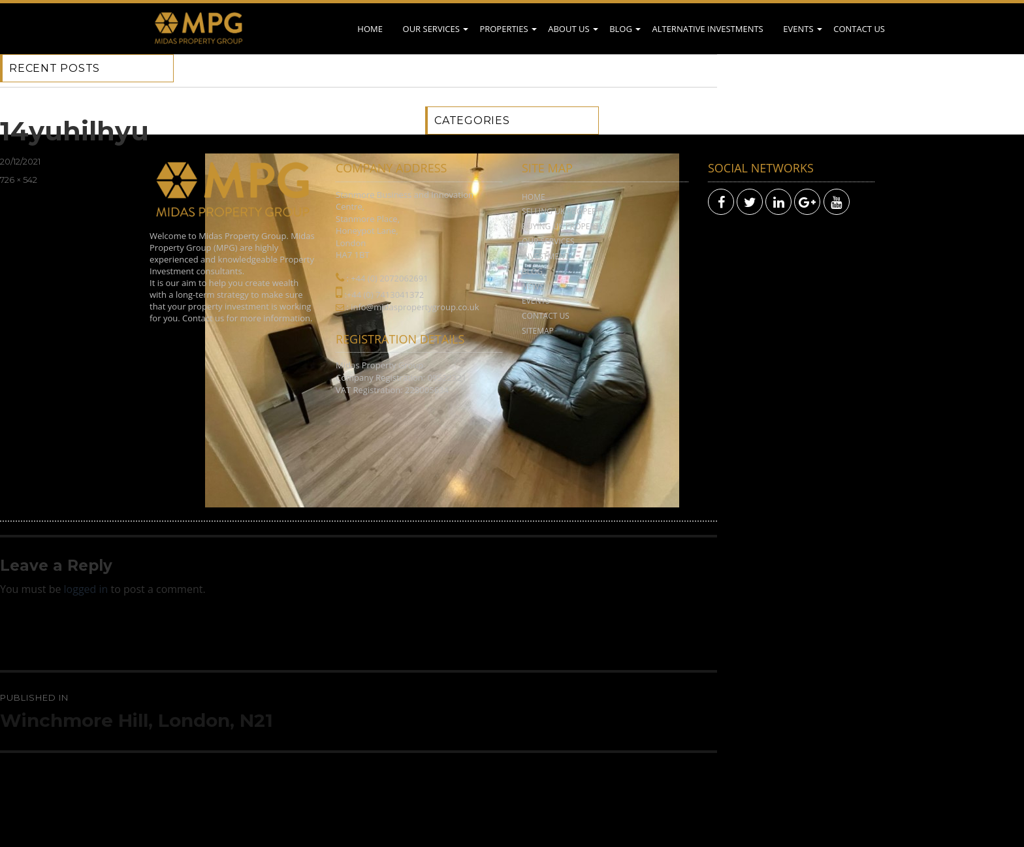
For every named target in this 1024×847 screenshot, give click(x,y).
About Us (568, 29)
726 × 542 (18, 179)
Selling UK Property (563, 211)
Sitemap (538, 330)
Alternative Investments (707, 29)
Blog (620, 29)
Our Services (431, 29)
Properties (503, 29)
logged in (86, 589)
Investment (545, 256)
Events (798, 29)
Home (370, 29)
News (532, 286)
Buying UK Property (562, 226)
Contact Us (859, 29)
